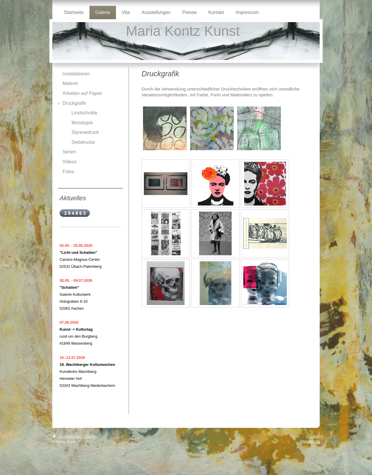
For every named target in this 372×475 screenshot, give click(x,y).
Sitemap (91, 436)
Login (315, 436)
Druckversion (67, 436)
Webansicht (310, 441)
